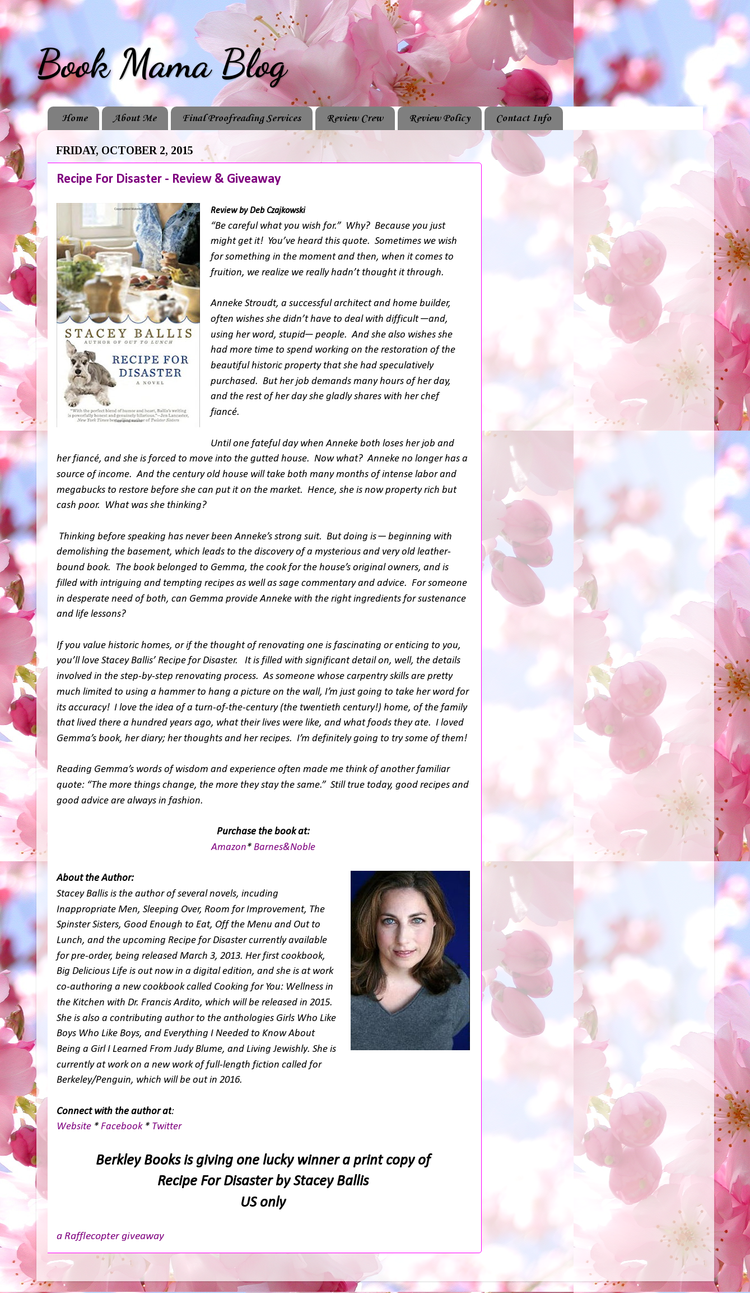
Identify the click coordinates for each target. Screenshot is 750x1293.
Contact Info (523, 118)
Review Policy (439, 118)
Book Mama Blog (161, 63)
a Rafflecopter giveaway (110, 1236)
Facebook (121, 1126)
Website (75, 1126)
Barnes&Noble (284, 847)
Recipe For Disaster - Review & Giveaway (169, 179)
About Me (134, 118)
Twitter (166, 1126)
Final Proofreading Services (241, 118)
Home (74, 118)
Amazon (228, 847)
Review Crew (355, 118)
